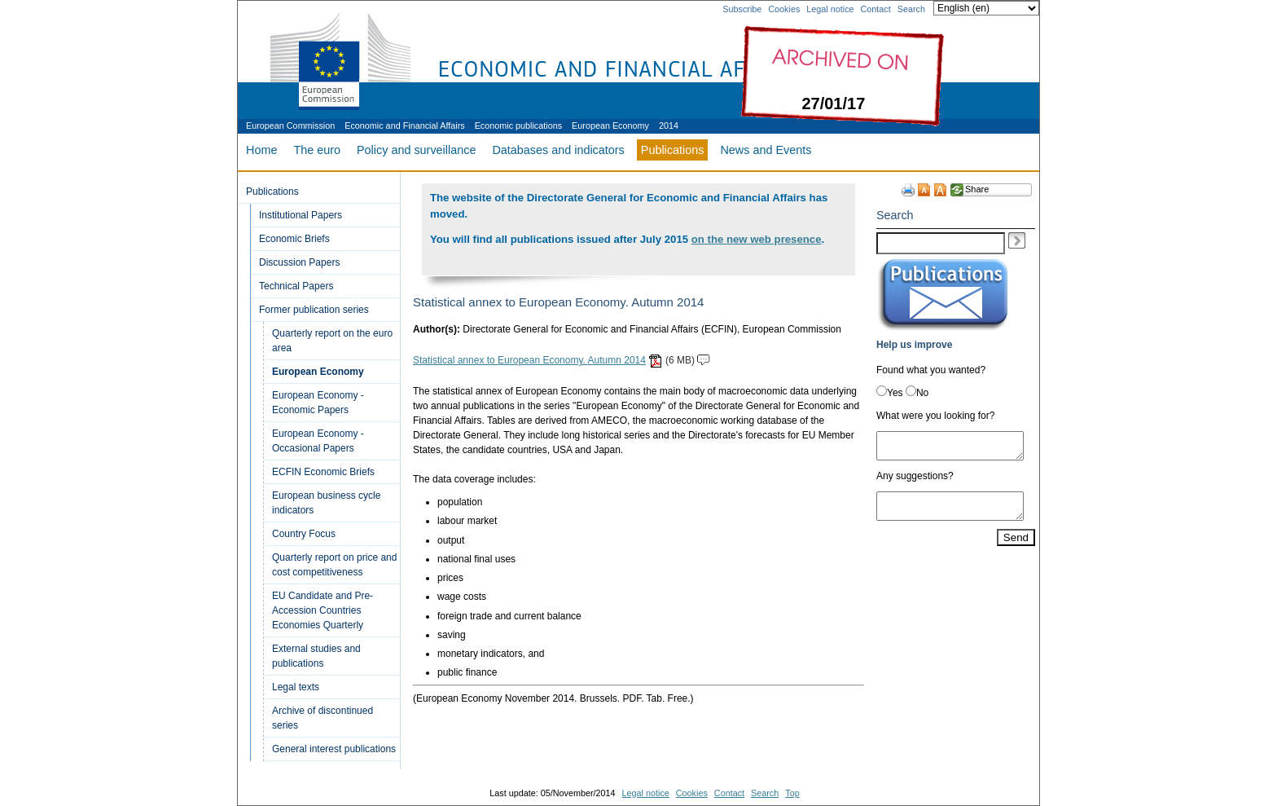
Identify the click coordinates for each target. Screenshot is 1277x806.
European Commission (290, 125)
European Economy (610, 125)
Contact (876, 9)
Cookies (784, 9)
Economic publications (518, 125)
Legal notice (830, 9)
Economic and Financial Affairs (404, 125)
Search (911, 9)
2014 (668, 125)
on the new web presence (756, 239)
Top (792, 793)
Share (977, 189)
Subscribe (741, 9)
